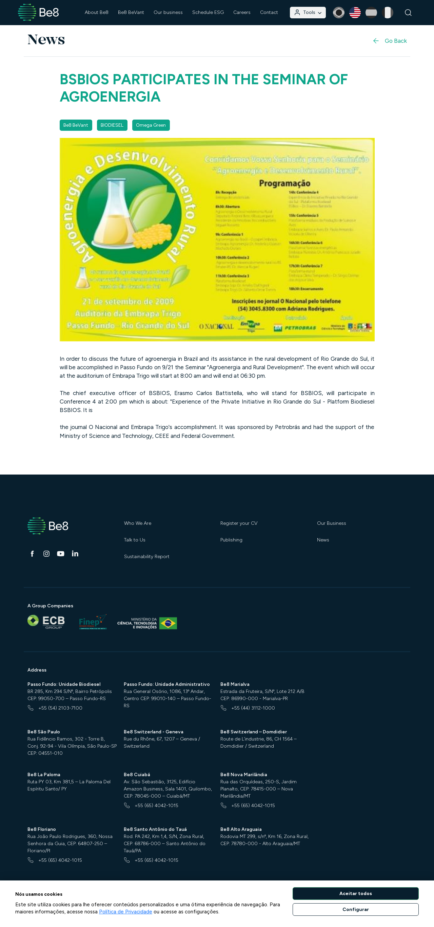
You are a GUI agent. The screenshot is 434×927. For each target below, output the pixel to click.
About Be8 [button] (96, 12)
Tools (308, 12)
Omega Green (151, 125)
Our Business (331, 523)
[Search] (408, 12)
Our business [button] (168, 12)
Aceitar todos (355, 893)
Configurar (355, 909)
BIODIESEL (112, 125)
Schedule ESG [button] (208, 12)
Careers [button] (242, 12)
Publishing (231, 540)
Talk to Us (134, 540)
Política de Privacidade (125, 912)
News (323, 540)
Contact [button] (269, 12)
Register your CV (239, 523)
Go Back (389, 41)
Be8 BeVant (131, 12)
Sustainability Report (147, 556)
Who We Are (137, 523)
